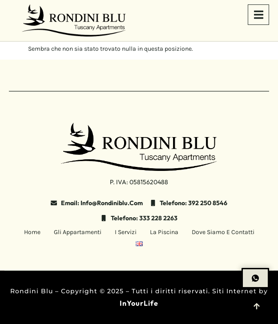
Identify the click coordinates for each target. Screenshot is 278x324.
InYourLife (139, 303)
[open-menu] (258, 14)
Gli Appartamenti (77, 232)
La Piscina (164, 232)
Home (32, 232)
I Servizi (126, 232)
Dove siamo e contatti (223, 232)
